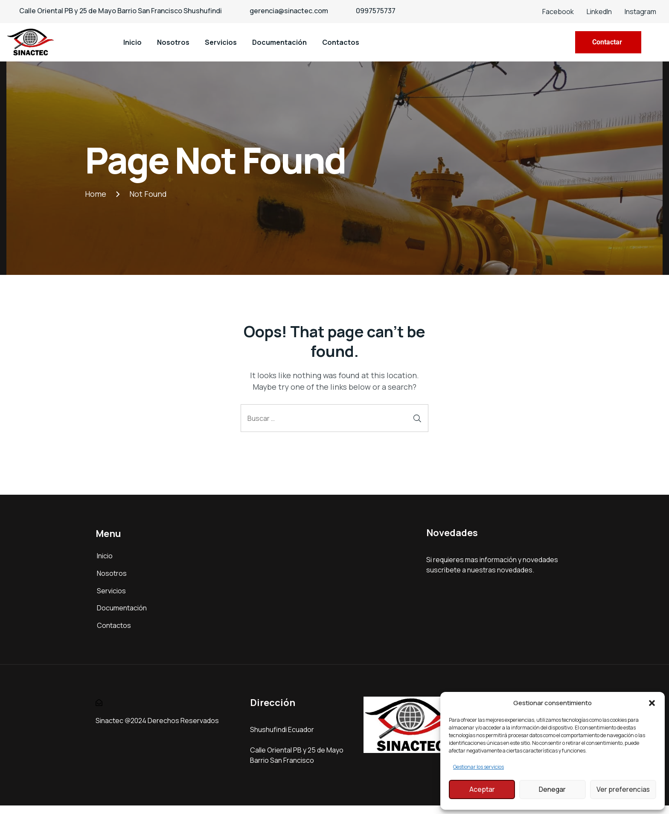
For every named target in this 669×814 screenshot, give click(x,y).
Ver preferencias (623, 789)
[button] (652, 703)
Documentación (279, 42)
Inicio (132, 42)
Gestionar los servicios (478, 766)
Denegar (552, 789)
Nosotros (173, 42)
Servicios (221, 42)
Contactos (340, 42)
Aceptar (482, 789)
